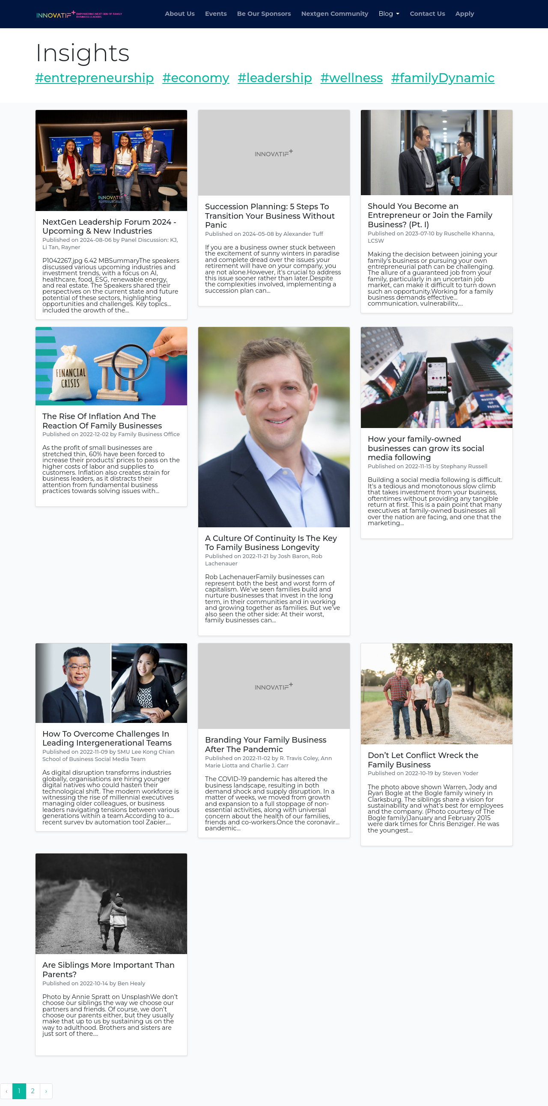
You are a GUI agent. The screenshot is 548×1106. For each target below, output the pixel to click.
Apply (465, 14)
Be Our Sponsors (264, 14)
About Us (180, 14)
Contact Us (427, 14)
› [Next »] (46, 1091)
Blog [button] (386, 14)
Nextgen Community (335, 14)
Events (216, 14)
